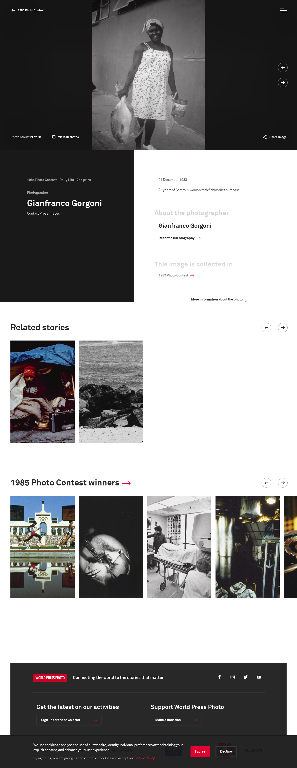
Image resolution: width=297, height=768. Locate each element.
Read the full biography (176, 238)
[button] (266, 327)
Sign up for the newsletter (60, 720)
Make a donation (168, 720)
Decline (226, 751)
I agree (200, 751)
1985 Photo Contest (31, 10)
